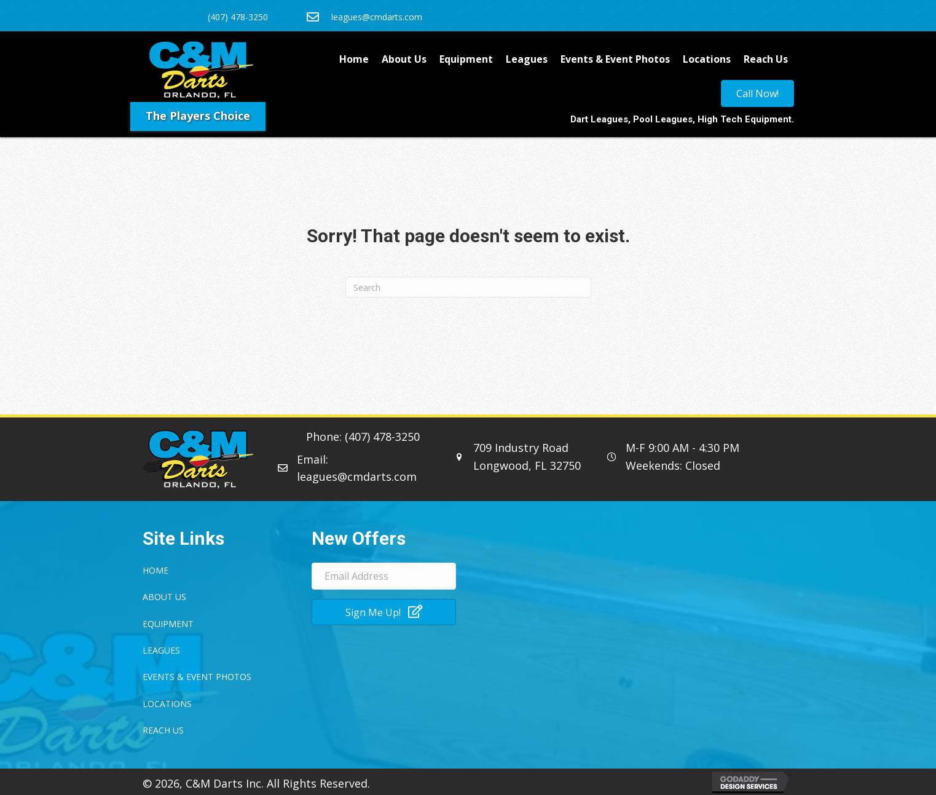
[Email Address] (384, 576)
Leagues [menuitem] (527, 59)
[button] (384, 612)
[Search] (468, 287)
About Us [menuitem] (404, 59)
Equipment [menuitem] (466, 59)
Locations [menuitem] (707, 59)
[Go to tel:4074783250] (232, 15)
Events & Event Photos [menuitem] (615, 59)
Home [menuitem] (354, 59)
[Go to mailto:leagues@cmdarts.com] (416, 15)
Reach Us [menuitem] (766, 59)
